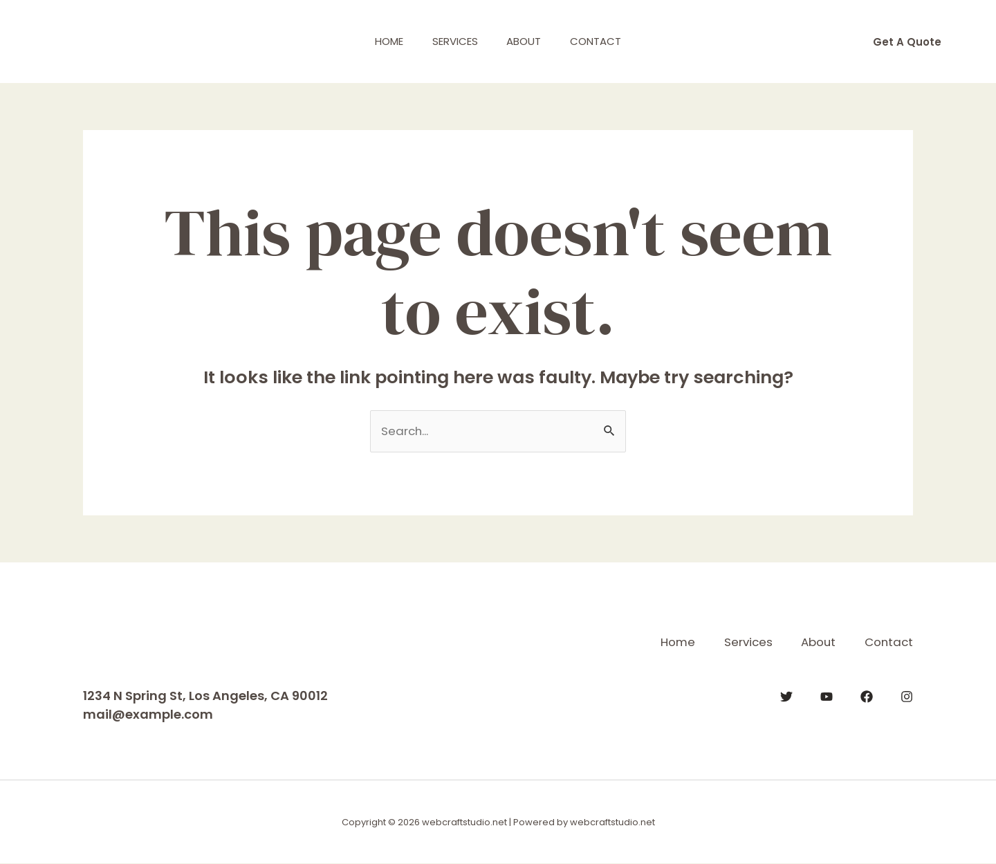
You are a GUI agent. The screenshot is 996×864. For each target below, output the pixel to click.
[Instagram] (907, 696)
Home (381, 41)
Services (452, 41)
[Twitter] (786, 696)
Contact (604, 41)
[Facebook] (866, 696)
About (527, 41)
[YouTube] (826, 696)
